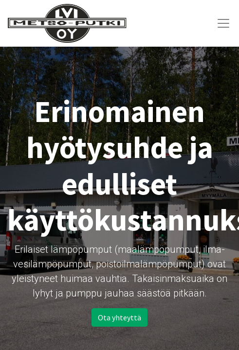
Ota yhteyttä (119, 317)
